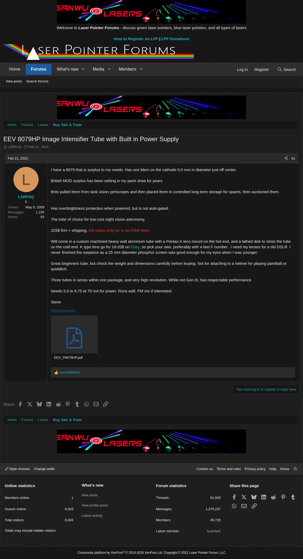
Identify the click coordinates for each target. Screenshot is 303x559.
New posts (14, 81)
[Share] (285, 159)
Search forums (37, 81)
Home (14, 69)
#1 (292, 159)
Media (99, 69)
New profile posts (95, 504)
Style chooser (17, 469)
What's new (67, 69)
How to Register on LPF (136, 38)
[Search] (286, 69)
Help (272, 469)
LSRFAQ (15, 148)
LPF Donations (175, 38)
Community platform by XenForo (120, 553)
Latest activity (92, 513)
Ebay (136, 247)
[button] (83, 69)
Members (127, 69)
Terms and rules (229, 469)
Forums (38, 69)
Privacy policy (255, 469)
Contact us (204, 469)
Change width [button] (44, 469)
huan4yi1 (214, 531)
